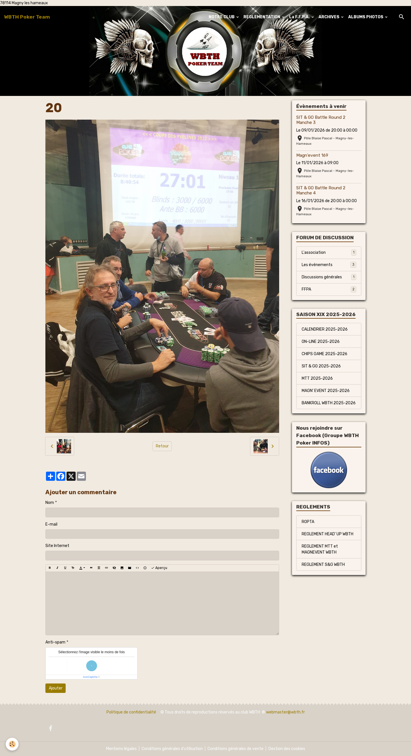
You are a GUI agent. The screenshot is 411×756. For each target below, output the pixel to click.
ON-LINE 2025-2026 (321, 341)
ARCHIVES (329, 17)
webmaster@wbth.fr (285, 712)
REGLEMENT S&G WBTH (323, 564)
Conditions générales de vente (235, 748)
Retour (162, 446)
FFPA (329, 289)
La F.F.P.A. (300, 17)
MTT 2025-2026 (317, 378)
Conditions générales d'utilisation (172, 748)
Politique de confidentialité (131, 712)
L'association (329, 252)
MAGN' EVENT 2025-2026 (326, 390)
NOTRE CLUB (222, 17)
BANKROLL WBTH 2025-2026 (329, 403)
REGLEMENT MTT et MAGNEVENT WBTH (320, 549)
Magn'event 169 (312, 155)
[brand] (27, 17)
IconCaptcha (90, 676)
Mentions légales (121, 748)
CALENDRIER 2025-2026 (325, 329)
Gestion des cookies (286, 748)
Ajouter (56, 688)
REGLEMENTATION (262, 17)
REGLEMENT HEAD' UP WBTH (327, 534)
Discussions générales (329, 277)
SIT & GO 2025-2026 (321, 366)
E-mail (51, 524)
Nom (49, 502)
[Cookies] (12, 744)
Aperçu (159, 568)
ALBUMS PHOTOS (366, 17)
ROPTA (308, 521)
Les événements (329, 265)
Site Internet (57, 545)
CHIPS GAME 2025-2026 (324, 353)
